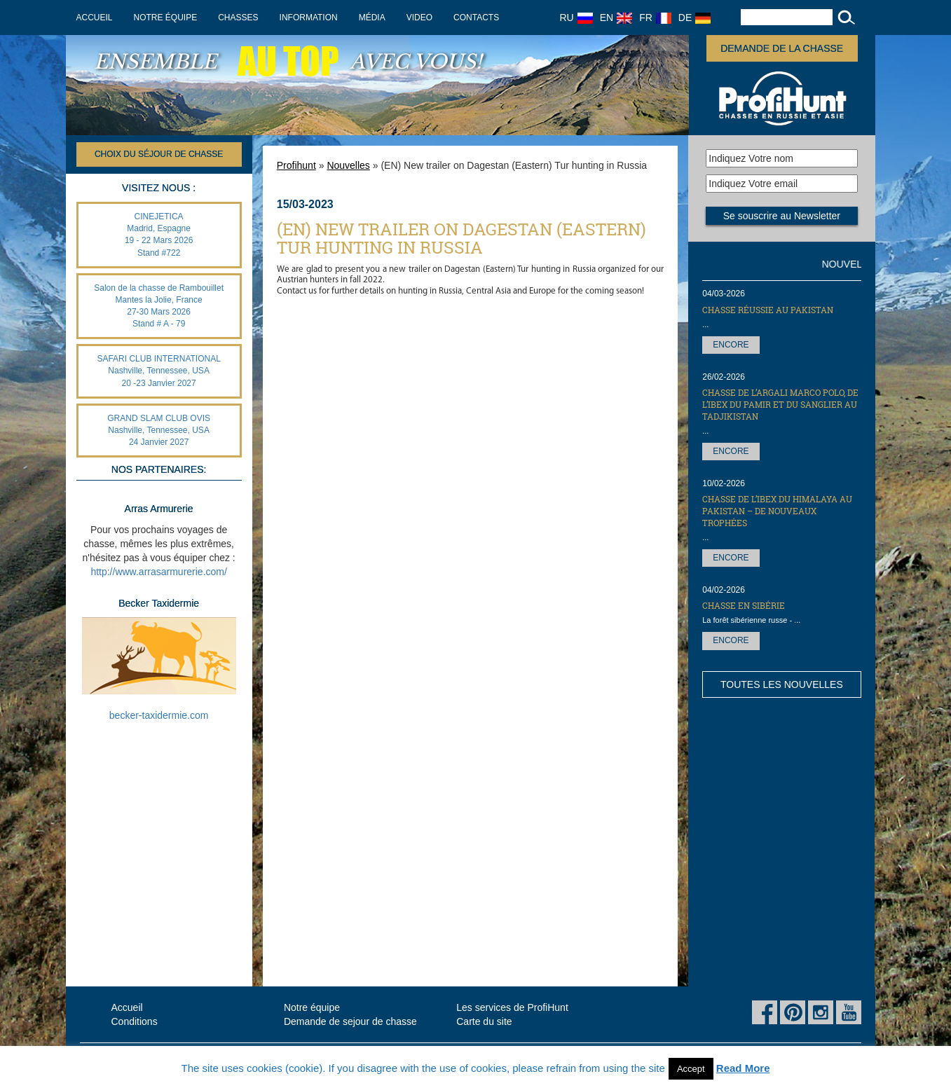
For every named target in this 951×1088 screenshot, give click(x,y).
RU (576, 17)
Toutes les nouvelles (781, 684)
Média (372, 17)
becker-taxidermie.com (159, 715)
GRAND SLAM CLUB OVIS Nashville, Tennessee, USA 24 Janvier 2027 (158, 430)
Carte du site (484, 1021)
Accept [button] (691, 1068)
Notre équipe (166, 17)
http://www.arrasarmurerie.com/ (158, 571)
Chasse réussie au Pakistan (767, 309)
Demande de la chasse (781, 48)
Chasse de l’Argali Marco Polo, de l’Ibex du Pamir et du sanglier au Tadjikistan (780, 404)
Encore (730, 345)
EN (616, 17)
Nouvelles (348, 165)
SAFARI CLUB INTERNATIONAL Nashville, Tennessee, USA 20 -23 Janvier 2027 (158, 370)
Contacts (476, 17)
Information (309, 17)
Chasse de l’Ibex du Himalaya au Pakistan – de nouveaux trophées (777, 510)
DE (694, 17)
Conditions (134, 1021)
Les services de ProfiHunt (512, 1007)
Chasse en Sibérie (743, 605)
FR (655, 17)
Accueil (94, 17)
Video (419, 17)
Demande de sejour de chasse (350, 1021)
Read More (743, 1068)
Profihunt (296, 165)
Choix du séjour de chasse (159, 154)
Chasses (238, 17)
